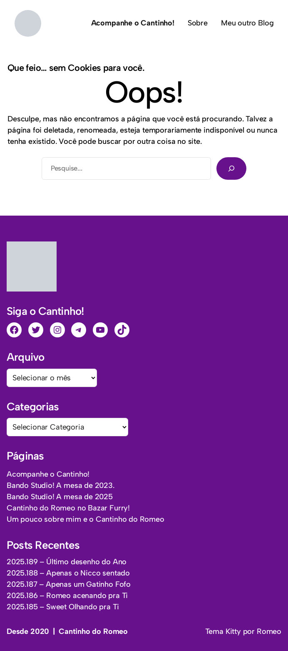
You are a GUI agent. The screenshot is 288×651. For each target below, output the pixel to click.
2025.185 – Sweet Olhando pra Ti (63, 606)
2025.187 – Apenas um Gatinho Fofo (69, 584)
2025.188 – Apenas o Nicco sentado (68, 573)
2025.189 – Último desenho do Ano (67, 561)
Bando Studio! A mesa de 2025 (60, 496)
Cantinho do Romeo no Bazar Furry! (68, 508)
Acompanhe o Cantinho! (48, 474)
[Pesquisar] (231, 168)
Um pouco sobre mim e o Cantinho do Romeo (85, 519)
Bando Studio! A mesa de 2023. (60, 485)
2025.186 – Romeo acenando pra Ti (67, 595)
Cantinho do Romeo (93, 631)
